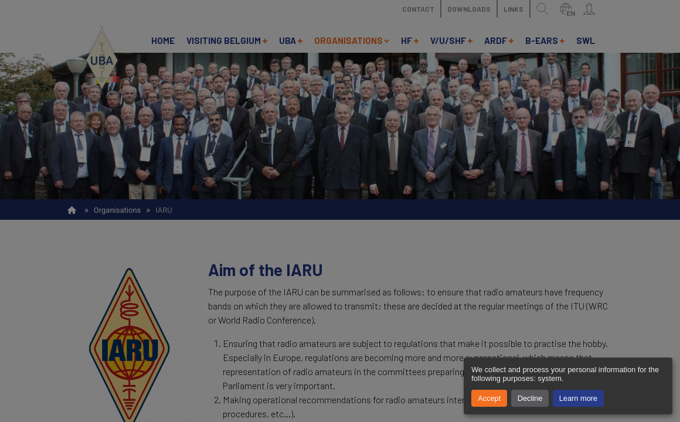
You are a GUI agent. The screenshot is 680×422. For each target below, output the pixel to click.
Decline (530, 398)
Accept (489, 398)
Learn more (578, 398)
